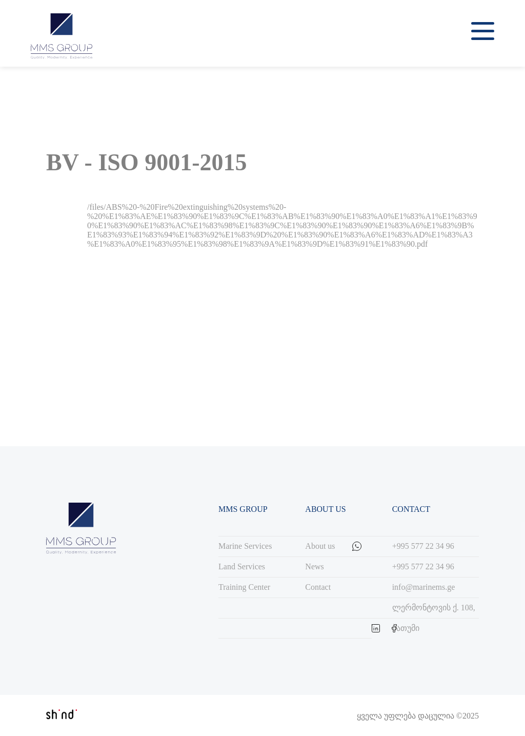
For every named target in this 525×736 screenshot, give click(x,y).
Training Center (244, 587)
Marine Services (245, 546)
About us (320, 546)
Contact (318, 587)
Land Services (241, 566)
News (314, 566)
